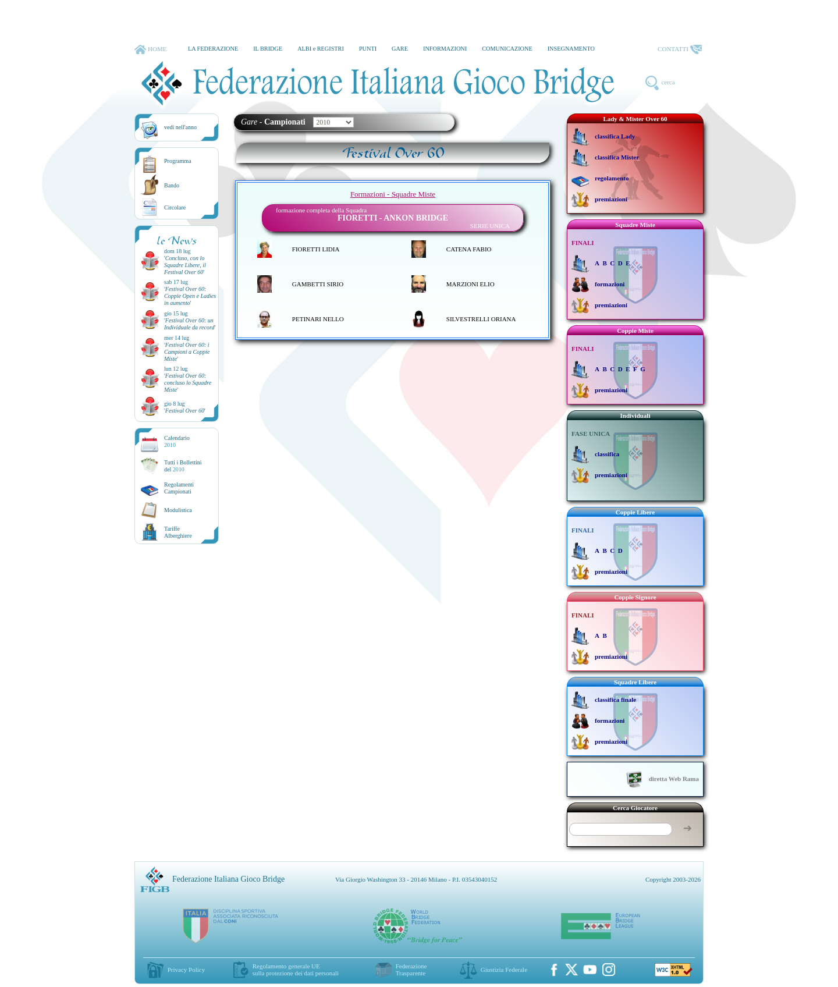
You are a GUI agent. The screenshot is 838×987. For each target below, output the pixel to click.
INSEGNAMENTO (571, 48)
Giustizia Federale (504, 969)
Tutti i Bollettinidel (183, 466)
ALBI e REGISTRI (320, 48)
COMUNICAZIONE (507, 48)
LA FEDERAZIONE (213, 48)
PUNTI (368, 48)
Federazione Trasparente (411, 970)
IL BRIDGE (267, 48)
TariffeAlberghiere (178, 532)
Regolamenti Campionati (179, 488)
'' (185, 265)
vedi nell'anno (180, 127)
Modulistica (178, 510)
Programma (177, 161)
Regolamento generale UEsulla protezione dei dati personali (296, 970)
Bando (171, 185)
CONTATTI (680, 49)
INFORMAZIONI (445, 48)
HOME (150, 49)
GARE (400, 48)
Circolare (175, 207)
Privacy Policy (186, 969)
